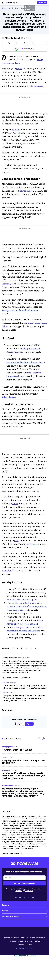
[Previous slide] (39, 738)
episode (15, 129)
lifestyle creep (37, 85)
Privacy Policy (29, 890)
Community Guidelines (25, 944)
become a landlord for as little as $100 (25, 362)
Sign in (20, 724)
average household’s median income (19, 310)
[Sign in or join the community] (42, 2)
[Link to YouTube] (33, 897)
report (19, 68)
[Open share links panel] (24, 43)
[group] (24, 775)
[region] (24, 775)
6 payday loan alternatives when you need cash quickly (24, 761)
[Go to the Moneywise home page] (13, 3)
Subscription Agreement (37, 937)
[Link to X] (29, 897)
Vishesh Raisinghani (12, 38)
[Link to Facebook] (20, 897)
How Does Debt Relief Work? (17, 749)
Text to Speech (29, 941)
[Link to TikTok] (24, 897)
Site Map (37, 941)
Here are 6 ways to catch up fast (22, 599)
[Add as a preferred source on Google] (24, 49)
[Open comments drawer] (9, 43)
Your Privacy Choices (24, 955)
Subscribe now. (9, 397)
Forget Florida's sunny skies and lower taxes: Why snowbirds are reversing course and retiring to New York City (24, 697)
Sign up (29, 724)
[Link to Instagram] (16, 897)
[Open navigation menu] (3, 2)
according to (8, 283)
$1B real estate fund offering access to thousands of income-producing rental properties (27, 606)
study (15, 503)
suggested (30, 543)
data (16, 540)
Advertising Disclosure (16, 941)
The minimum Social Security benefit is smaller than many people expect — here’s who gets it (24, 686)
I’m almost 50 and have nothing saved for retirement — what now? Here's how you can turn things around (23, 775)
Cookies (16, 937)
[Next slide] (43, 738)
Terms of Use (31, 889)
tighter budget (26, 190)
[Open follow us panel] (39, 43)
